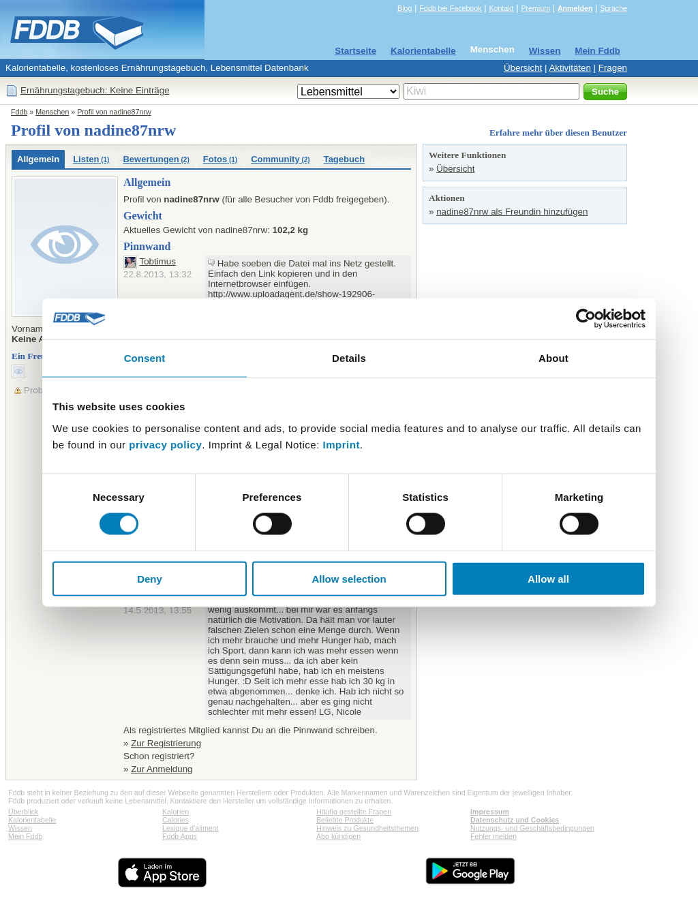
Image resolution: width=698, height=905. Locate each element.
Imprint (341, 444)
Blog (404, 8)
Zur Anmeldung (161, 769)
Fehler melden (493, 836)
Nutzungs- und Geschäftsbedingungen (532, 828)
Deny (149, 578)
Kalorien (175, 812)
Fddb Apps (179, 836)
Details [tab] (349, 358)
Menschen (492, 49)
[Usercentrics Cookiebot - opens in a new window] (586, 319)
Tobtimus (157, 261)
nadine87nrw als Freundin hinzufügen (512, 211)
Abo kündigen (338, 836)
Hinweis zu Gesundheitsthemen (367, 828)
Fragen (612, 68)
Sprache (613, 8)
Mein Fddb (597, 51)
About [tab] (553, 358)
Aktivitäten (570, 68)
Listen (91, 159)
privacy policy (165, 444)
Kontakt (501, 8)
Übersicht (523, 68)
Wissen (545, 51)
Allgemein (38, 159)
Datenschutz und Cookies (514, 820)
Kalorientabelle (423, 51)
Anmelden (575, 8)
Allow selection (349, 578)
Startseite (355, 51)
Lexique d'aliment (190, 828)
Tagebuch (344, 159)
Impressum (489, 812)
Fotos (220, 159)
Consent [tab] (145, 358)
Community (280, 159)
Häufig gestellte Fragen (353, 812)
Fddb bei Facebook (450, 8)
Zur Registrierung (166, 743)
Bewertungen (156, 159)
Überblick (23, 812)
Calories (175, 820)
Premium (535, 8)
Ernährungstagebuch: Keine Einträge (95, 90)
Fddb (19, 112)
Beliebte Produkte (345, 820)
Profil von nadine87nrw (114, 112)
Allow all (548, 578)
